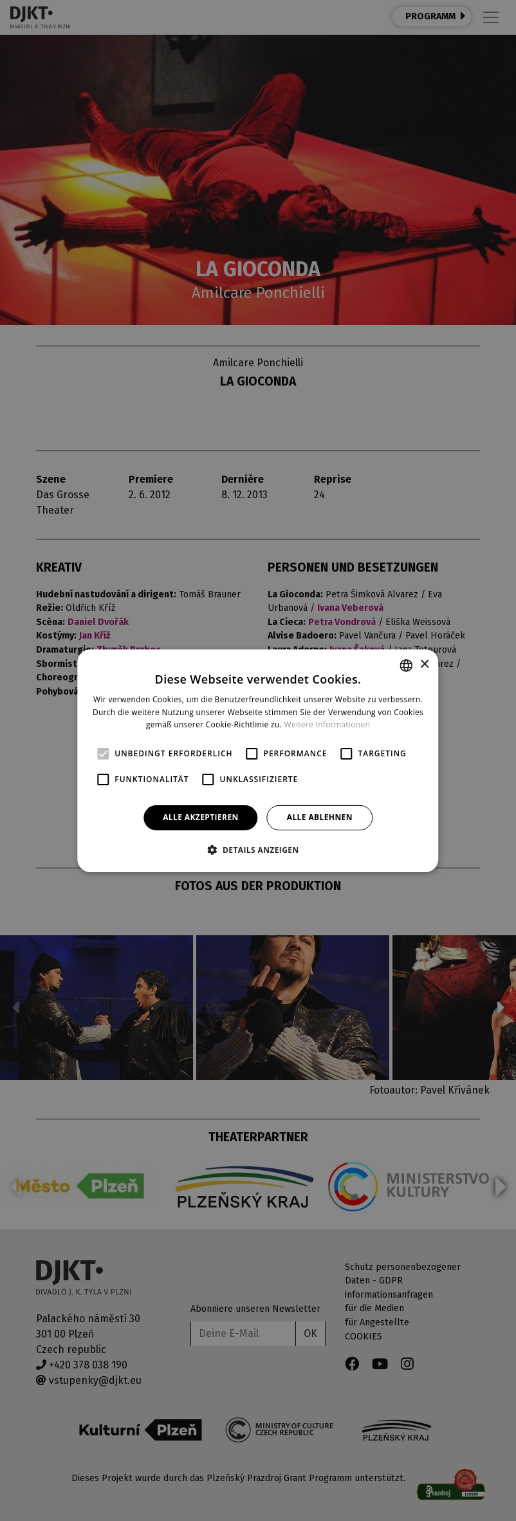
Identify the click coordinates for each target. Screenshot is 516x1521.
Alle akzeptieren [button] (201, 817)
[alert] (258, 760)
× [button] (424, 664)
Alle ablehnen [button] (320, 817)
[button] (258, 849)
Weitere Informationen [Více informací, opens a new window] (327, 724)
